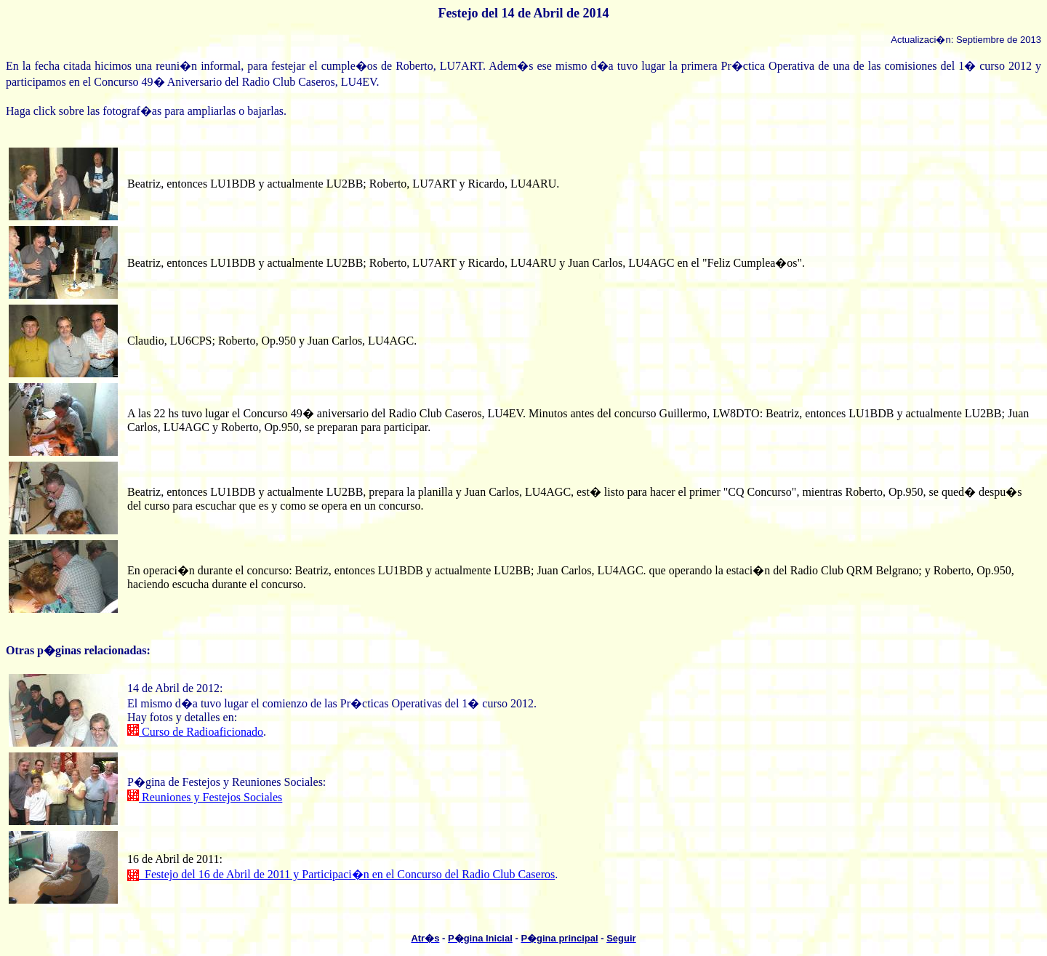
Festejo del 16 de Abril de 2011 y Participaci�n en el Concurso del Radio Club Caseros (341, 874)
